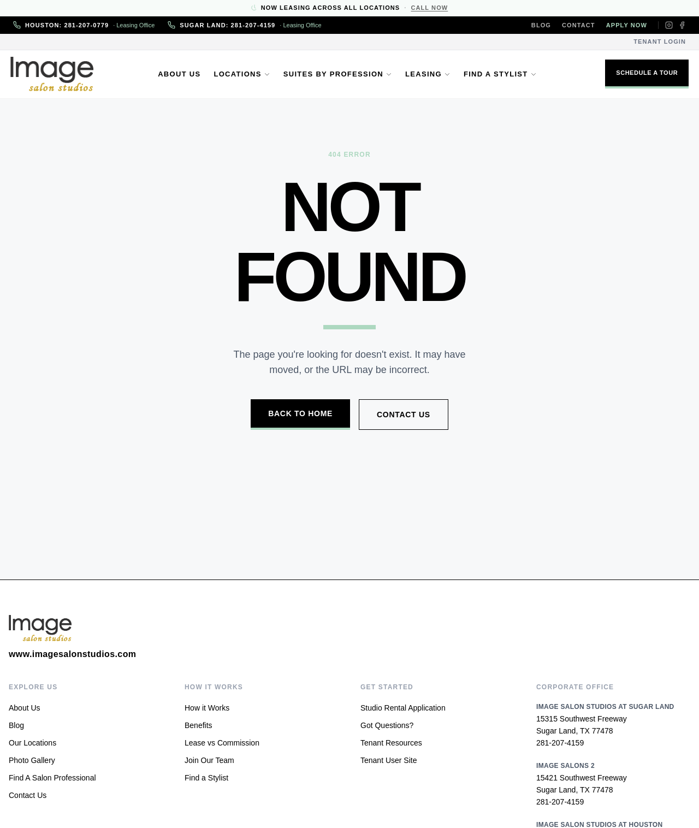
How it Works (207, 707)
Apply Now (626, 25)
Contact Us (403, 414)
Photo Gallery (32, 760)
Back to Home (300, 413)
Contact (578, 25)
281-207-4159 (560, 742)
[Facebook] (682, 25)
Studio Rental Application (403, 707)
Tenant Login (659, 41)
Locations (242, 74)
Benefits (198, 725)
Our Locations (32, 742)
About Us (179, 74)
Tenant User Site (388, 760)
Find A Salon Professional (52, 777)
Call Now (429, 7)
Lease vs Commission (222, 742)
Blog (541, 25)
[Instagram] (669, 25)
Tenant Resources (391, 742)
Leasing (428, 74)
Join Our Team (209, 760)
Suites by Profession (337, 74)
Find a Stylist (500, 74)
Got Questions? (386, 725)
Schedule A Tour (644, 72)
